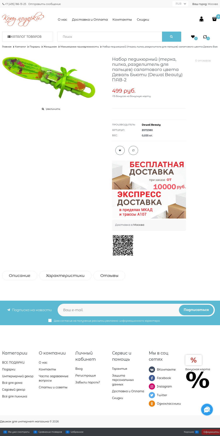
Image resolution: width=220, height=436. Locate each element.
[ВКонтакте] (152, 369)
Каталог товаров (26, 36)
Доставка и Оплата (90, 19)
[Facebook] (152, 378)
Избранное (77, 431)
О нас (62, 19)
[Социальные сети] (207, 409)
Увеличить (53, 109)
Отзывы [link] (109, 276)
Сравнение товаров (50, 431)
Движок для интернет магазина (24, 421)
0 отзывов (203, 60)
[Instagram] (152, 386)
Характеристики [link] (65, 276)
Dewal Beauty (151, 124)
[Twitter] (152, 395)
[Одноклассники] (152, 404)
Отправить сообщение (44, 4)
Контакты (122, 19)
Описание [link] (19, 276)
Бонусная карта (197, 369)
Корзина (189, 431)
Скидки (143, 19)
